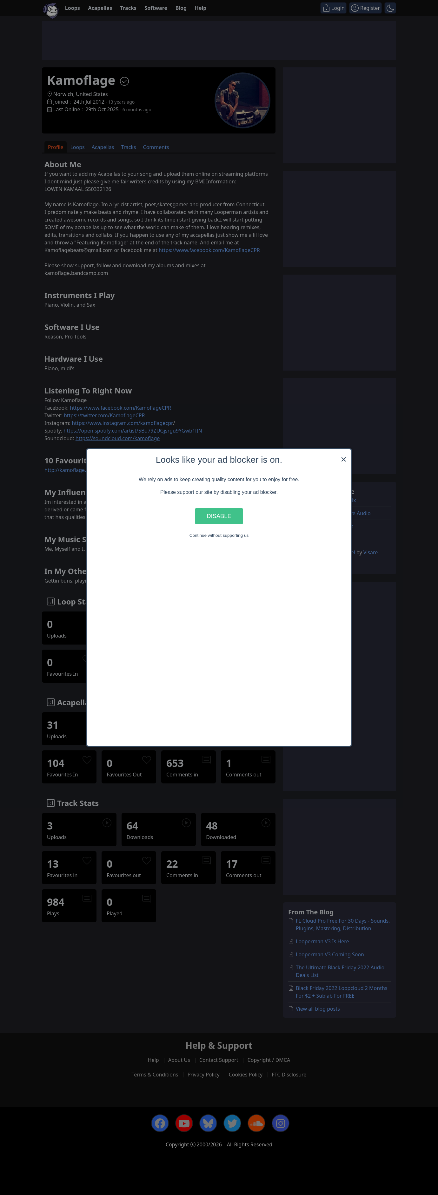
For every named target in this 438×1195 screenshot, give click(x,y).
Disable (219, 516)
